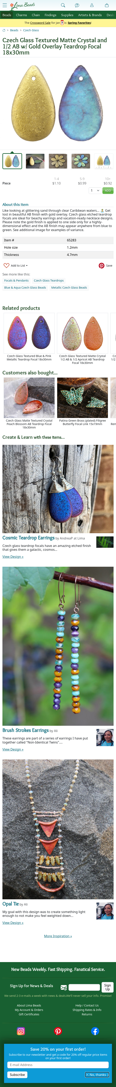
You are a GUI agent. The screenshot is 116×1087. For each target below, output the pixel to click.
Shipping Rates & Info (87, 1010)
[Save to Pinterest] (106, 265)
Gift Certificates (29, 1014)
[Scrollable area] (59, 338)
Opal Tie (10, 904)
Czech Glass (31, 30)
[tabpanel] (58, 103)
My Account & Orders (29, 1010)
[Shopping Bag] (107, 5)
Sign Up (107, 987)
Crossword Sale (40, 23)
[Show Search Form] (63, 5)
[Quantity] (95, 190)
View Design (13, 556)
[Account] (92, 5)
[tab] (12, 161)
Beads (6, 15)
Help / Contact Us (87, 1005)
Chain (36, 15)
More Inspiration (58, 936)
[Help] (77, 5)
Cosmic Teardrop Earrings (28, 538)
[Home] (3, 30)
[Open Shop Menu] (4, 5)
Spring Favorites (79, 23)
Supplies (67, 15)
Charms (21, 15)
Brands (90, 15)
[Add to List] (15, 265)
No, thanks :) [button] (97, 1074)
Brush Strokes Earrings (25, 730)
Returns (87, 1014)
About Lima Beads (29, 1005)
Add (108, 191)
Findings (50, 15)
